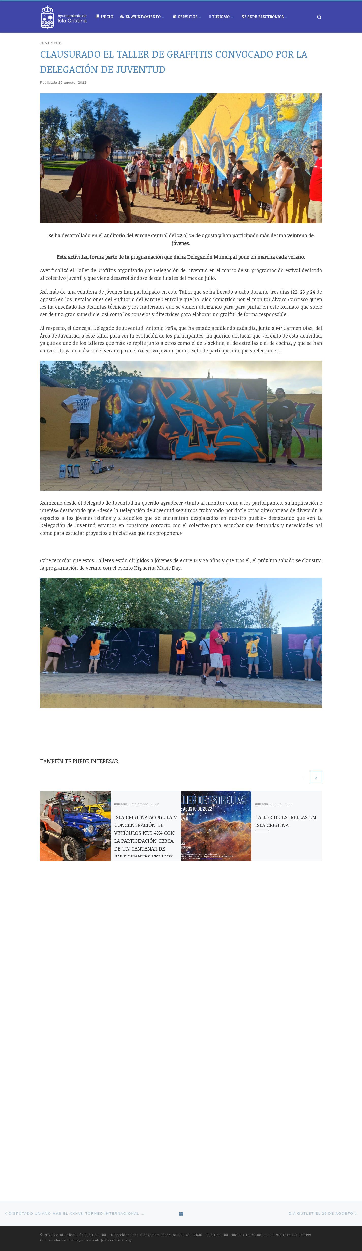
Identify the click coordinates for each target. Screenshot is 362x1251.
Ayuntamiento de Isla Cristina (80, 930)
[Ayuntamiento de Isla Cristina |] (64, 15)
